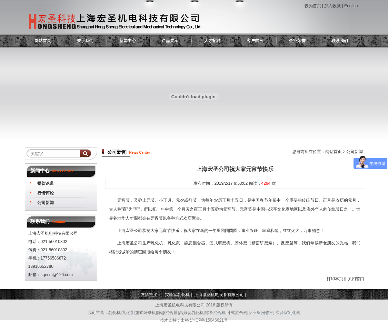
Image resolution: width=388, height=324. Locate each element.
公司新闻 (45, 202)
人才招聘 (212, 40)
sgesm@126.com (57, 274)
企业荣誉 (297, 40)
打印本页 (335, 278)
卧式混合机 (237, 312)
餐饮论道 (45, 183)
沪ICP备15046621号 (209, 320)
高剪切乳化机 (191, 312)
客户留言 (255, 40)
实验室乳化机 (177, 294)
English (351, 5)
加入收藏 (332, 5)
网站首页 (42, 40)
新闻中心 (127, 40)
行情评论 (45, 193)
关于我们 (85, 40)
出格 (185, 320)
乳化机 (114, 312)
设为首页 (313, 5)
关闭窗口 (356, 278)
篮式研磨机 (145, 312)
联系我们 (339, 40)
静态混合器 (167, 312)
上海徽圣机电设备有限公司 (219, 294)
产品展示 (170, 40)
